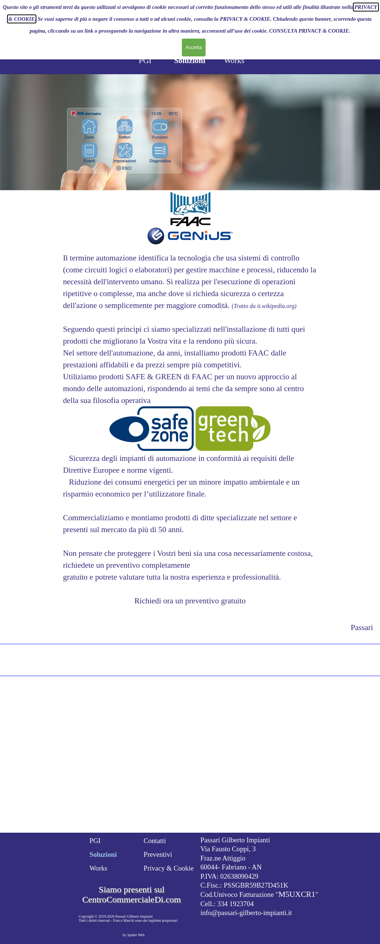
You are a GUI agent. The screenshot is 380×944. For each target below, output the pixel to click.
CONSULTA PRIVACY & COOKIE (309, 16)
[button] (151, 429)
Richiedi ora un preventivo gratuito (190, 600)
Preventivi (158, 854)
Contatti (155, 841)
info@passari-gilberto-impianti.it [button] (246, 913)
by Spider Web (133, 935)
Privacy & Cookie (169, 868)
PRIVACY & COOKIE (245, 4)
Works (234, 60)
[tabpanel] (190, 429)
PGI (145, 60)
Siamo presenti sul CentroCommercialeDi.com (131, 894)
